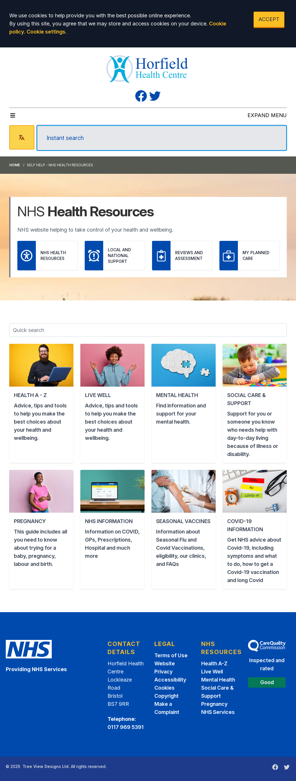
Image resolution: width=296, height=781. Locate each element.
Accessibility (170, 680)
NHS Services (218, 712)
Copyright (166, 696)
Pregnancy (214, 704)
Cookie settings (46, 32)
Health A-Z (214, 663)
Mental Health (218, 680)
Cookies (164, 688)
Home (14, 165)
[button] (41, 403)
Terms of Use (171, 655)
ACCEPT (269, 19)
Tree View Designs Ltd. (46, 766)
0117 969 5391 (126, 727)
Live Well (212, 672)
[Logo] (148, 68)
